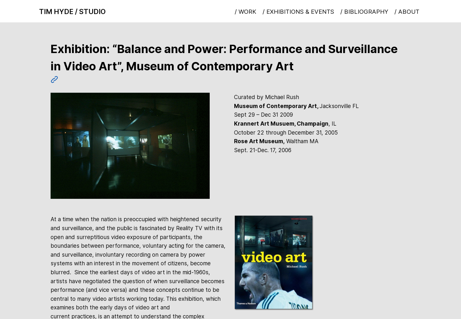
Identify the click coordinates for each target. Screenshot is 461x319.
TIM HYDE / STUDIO (72, 11)
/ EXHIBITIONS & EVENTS (298, 11)
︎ (54, 79)
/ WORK (245, 11)
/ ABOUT (406, 11)
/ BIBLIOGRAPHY (364, 11)
